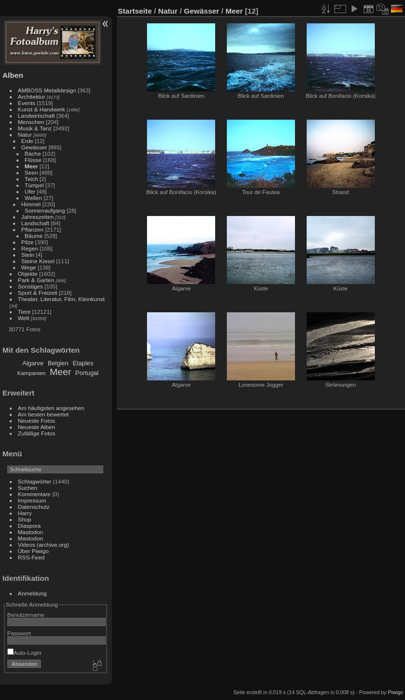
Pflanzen (32, 229)
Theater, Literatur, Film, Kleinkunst (61, 299)
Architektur (31, 96)
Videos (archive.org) (43, 544)
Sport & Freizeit (37, 292)
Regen (29, 248)
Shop (24, 519)
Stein (28, 254)
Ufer (30, 191)
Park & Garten (36, 280)
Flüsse (33, 160)
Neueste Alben (36, 427)
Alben (12, 75)
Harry (25, 513)
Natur (25, 134)
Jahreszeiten (37, 217)
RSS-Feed (31, 557)
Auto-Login (24, 652)
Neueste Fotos (36, 420)
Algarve (32, 363)
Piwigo (395, 692)
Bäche (33, 153)
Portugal (87, 373)
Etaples (83, 363)
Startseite (135, 11)
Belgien (58, 363)
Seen (31, 172)
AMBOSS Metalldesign (47, 90)
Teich (31, 179)
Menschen (31, 122)
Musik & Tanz (35, 128)
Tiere (24, 311)
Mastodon (30, 532)
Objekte (28, 273)
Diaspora (29, 525)
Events (27, 103)
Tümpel (34, 185)
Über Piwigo (33, 551)
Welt (23, 318)
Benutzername (26, 614)
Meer (31, 166)
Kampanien (32, 373)
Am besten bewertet (43, 414)
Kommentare (34, 494)
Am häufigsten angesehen (51, 408)
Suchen (27, 488)
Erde (27, 141)
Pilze (27, 242)
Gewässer (34, 147)
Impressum (32, 500)
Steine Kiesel (38, 261)
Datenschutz (34, 506)
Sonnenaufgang (45, 210)
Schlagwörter (35, 481)
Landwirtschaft (36, 115)
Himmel (31, 204)
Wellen (33, 198)
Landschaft (35, 223)
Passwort (19, 633)
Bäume (34, 236)
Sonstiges (30, 286)
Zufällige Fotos (36, 433)
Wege (29, 267)
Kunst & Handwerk (41, 109)
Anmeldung (32, 593)
